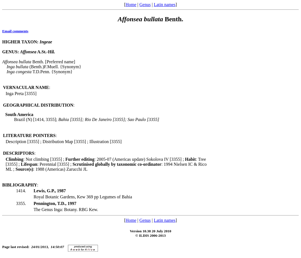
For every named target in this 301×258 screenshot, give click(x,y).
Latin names (164, 4)
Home (131, 4)
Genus (145, 4)
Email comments (15, 31)
